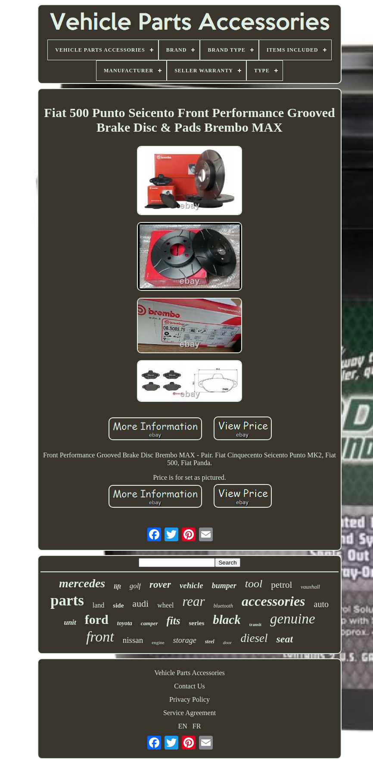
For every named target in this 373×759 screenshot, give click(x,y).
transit (255, 624)
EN (182, 726)
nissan (133, 640)
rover (160, 584)
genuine (292, 618)
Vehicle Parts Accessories (189, 672)
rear (193, 601)
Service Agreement (189, 712)
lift (117, 586)
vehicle (191, 585)
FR (197, 726)
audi (140, 603)
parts (67, 600)
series (196, 623)
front (100, 637)
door (227, 642)
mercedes (82, 583)
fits (173, 620)
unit (70, 622)
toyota (124, 623)
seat (284, 639)
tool (253, 583)
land (99, 605)
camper (149, 623)
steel (209, 642)
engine (158, 642)
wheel (165, 605)
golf (135, 586)
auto (321, 604)
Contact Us (189, 686)
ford (97, 619)
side (118, 605)
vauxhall (310, 586)
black (226, 619)
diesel (253, 638)
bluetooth (223, 606)
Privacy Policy (189, 699)
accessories (273, 601)
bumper (224, 585)
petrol (281, 585)
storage (184, 640)
